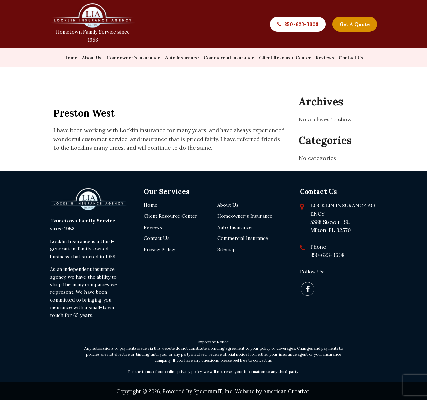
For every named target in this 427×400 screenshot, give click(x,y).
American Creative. (287, 390)
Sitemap (226, 249)
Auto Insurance (234, 227)
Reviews (153, 227)
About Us (228, 204)
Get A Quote (354, 24)
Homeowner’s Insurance (244, 216)
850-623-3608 (301, 24)
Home (150, 204)
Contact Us (157, 238)
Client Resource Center (170, 216)
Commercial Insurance (242, 238)
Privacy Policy (159, 249)
